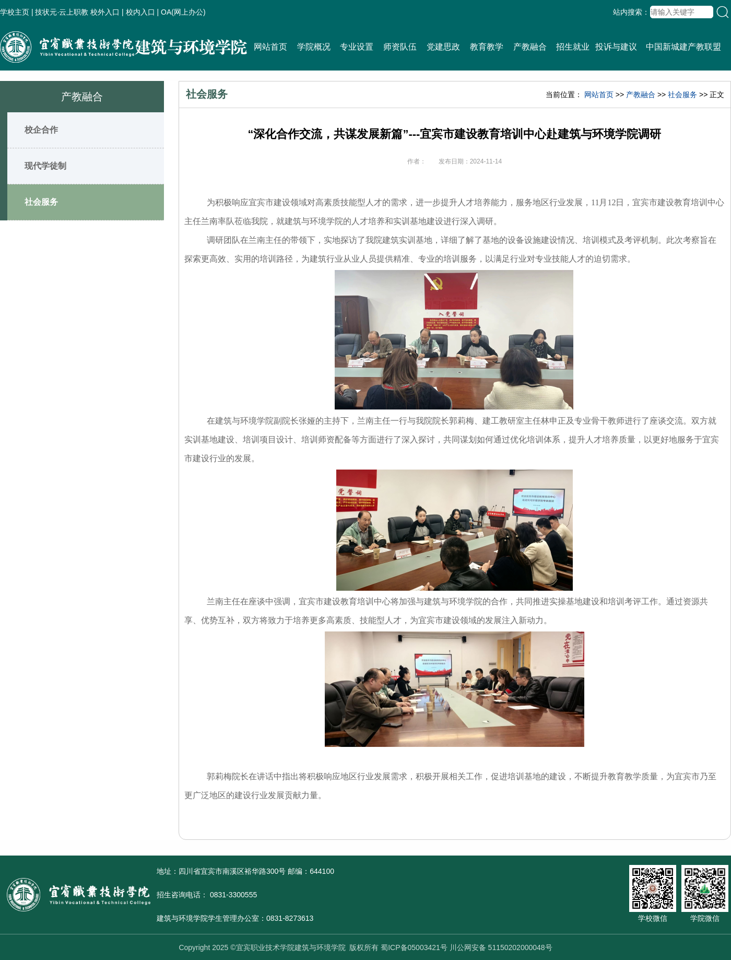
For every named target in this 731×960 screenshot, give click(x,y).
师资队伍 (400, 46)
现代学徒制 (45, 165)
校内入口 (140, 12)
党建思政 (443, 46)
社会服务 (41, 201)
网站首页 (270, 46)
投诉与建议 (616, 46)
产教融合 (530, 46)
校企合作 (41, 129)
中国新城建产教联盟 (683, 46)
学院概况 (314, 46)
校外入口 (105, 12)
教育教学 (486, 46)
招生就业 (572, 46)
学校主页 (14, 12)
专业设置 (356, 46)
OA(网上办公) (183, 12)
